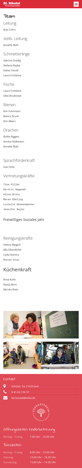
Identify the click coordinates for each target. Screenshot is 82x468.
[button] (76, 4)
